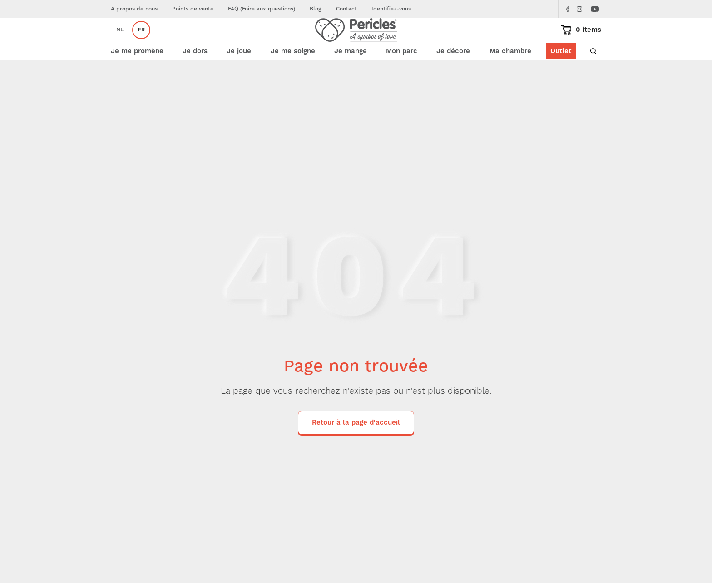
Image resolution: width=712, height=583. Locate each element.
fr (141, 43)
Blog (315, 8)
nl (120, 43)
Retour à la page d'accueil (356, 449)
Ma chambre (510, 78)
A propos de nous (134, 8)
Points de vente (192, 8)
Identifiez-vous (391, 8)
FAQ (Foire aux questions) (261, 8)
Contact (346, 8)
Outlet (560, 78)
